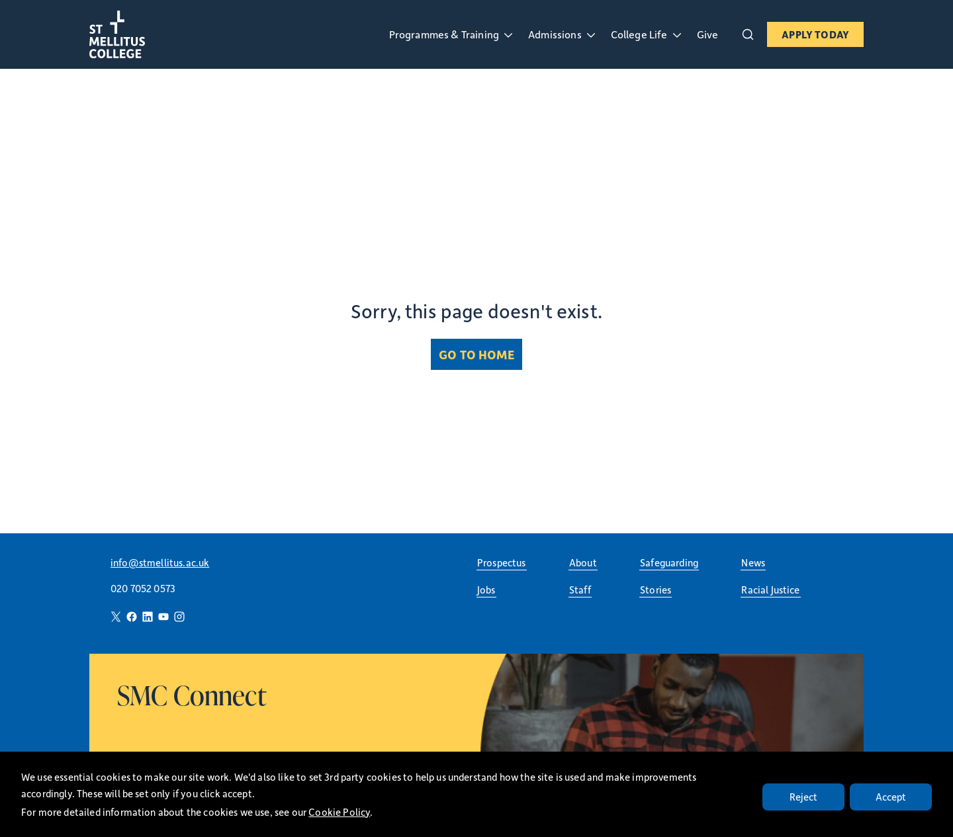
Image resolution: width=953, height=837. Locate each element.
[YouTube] (163, 616)
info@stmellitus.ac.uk (160, 562)
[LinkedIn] (147, 616)
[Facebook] (131, 616)
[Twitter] (116, 616)
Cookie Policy (339, 811)
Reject (804, 796)
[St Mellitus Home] (142, 34)
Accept (891, 796)
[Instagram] (179, 616)
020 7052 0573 (143, 588)
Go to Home (476, 354)
